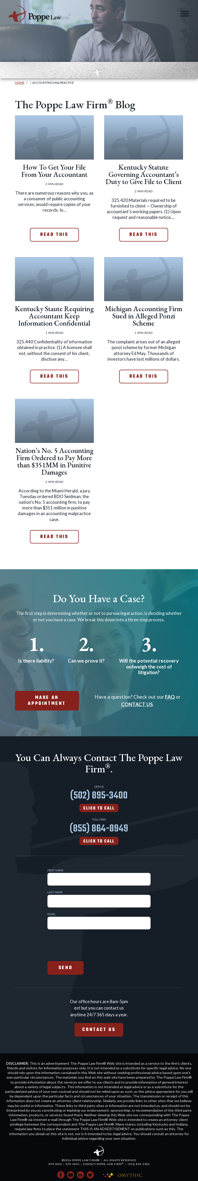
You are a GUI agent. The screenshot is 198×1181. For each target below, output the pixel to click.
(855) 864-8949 (99, 833)
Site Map (55, 1164)
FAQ (170, 697)
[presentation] (86, 945)
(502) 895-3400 (99, 800)
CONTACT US (137, 704)
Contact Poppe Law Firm (103, 1164)
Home (19, 83)
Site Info (72, 1164)
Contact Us (99, 1029)
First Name (55, 870)
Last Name (55, 892)
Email (51, 914)
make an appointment (47, 700)
